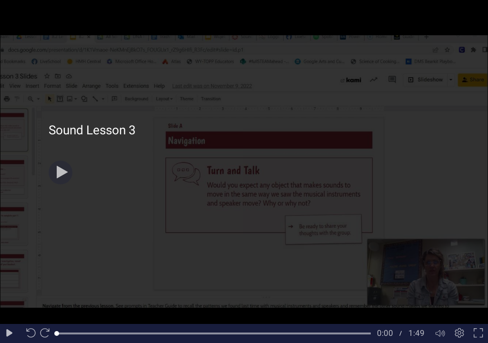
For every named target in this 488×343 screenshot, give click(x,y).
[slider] (214, 333)
